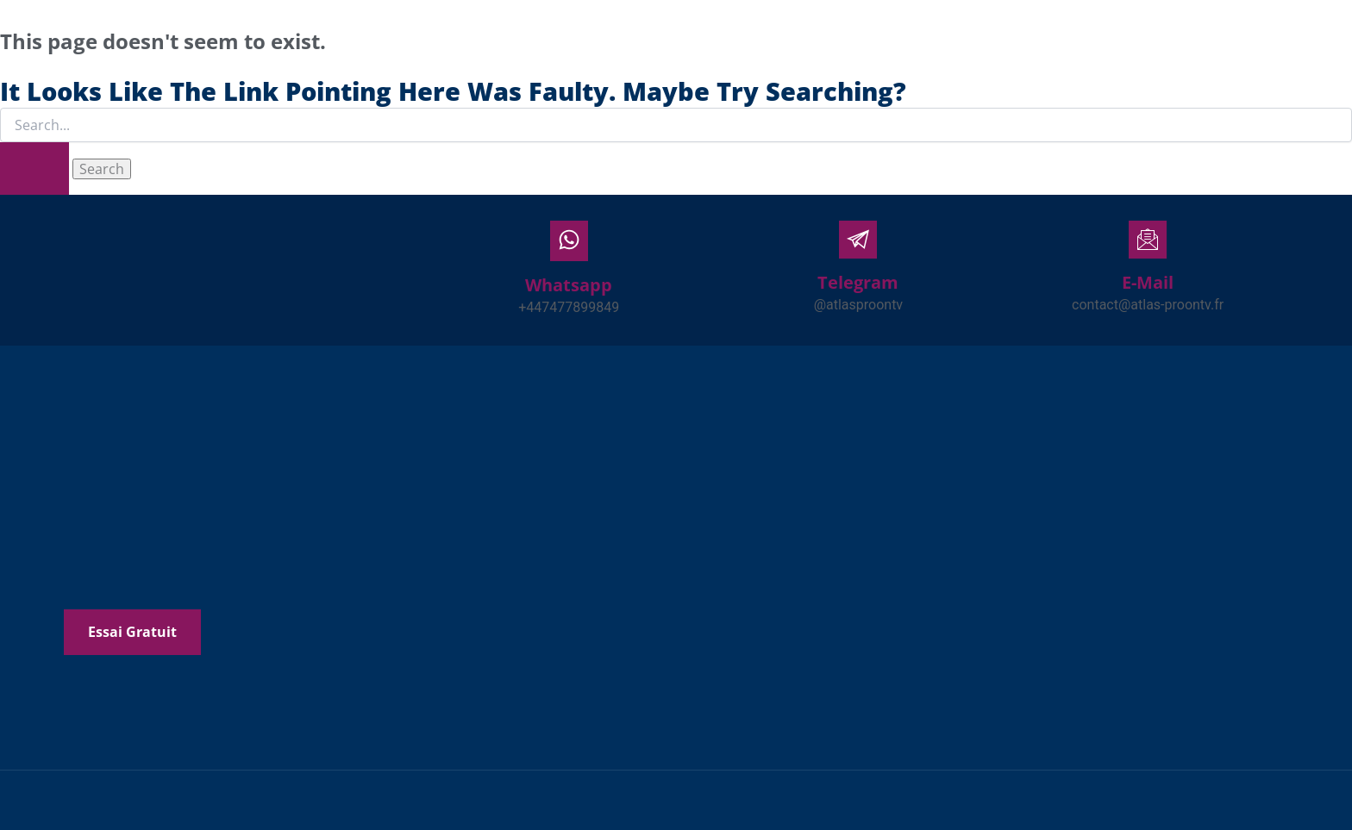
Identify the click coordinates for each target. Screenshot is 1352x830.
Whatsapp (568, 284)
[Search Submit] (34, 168)
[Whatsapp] (569, 241)
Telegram (857, 282)
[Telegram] (858, 240)
